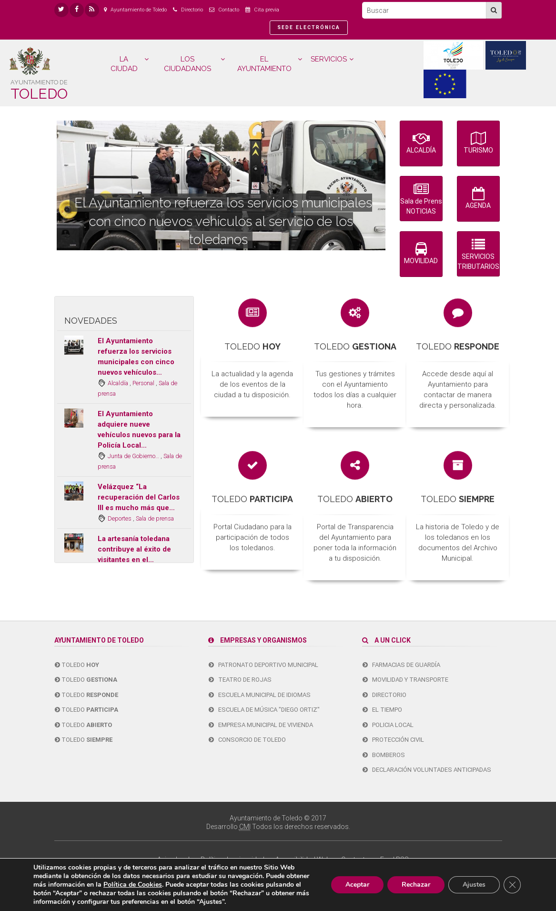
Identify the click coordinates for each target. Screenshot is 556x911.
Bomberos (384, 754)
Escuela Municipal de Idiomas (260, 694)
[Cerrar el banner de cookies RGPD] (512, 884)
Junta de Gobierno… (134, 456)
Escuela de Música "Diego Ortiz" (264, 709)
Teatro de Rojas (240, 679)
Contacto (228, 10)
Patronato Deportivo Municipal (263, 664)
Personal (144, 383)
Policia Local (388, 724)
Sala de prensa (155, 518)
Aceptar (357, 884)
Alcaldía (119, 383)
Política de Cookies (132, 884)
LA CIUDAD (124, 64)
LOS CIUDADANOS (187, 64)
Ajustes (474, 884)
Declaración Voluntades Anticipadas (427, 769)
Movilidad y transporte (405, 679)
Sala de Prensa (421, 199)
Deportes (120, 518)
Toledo (77, 664)
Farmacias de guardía (401, 664)
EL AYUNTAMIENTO (264, 64)
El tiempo (382, 709)
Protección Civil (393, 739)
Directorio (192, 10)
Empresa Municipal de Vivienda (261, 724)
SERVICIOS (329, 59)
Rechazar (416, 884)
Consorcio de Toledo (247, 739)
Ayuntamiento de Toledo (139, 10)
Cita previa (266, 10)
